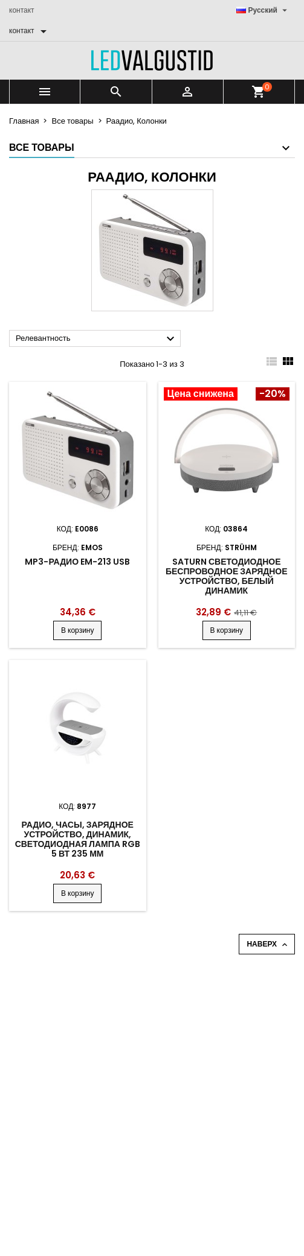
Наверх (268, 944)
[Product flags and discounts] (227, 395)
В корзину (77, 630)
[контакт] (30, 31)
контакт (21, 10)
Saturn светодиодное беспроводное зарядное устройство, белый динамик (227, 576)
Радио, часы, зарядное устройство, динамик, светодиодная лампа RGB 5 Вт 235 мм (77, 839)
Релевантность (97, 339)
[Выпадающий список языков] (263, 10)
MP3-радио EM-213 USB (77, 562)
